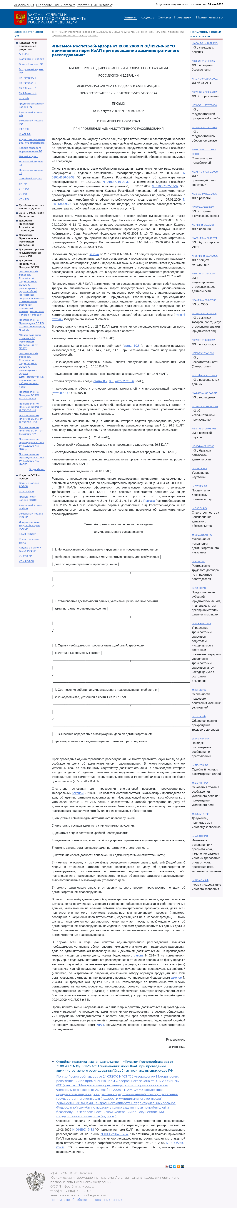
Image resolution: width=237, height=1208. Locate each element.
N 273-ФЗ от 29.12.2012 (204, 92)
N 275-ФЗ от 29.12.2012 (204, 127)
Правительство (209, 17)
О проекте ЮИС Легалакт (55, 5)
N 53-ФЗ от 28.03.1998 (204, 428)
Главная (130, 17)
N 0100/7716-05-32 (116, 181)
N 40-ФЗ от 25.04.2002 (205, 78)
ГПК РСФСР (26, 491)
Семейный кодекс (30, 178)
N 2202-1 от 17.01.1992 (203, 340)
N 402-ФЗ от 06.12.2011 (204, 238)
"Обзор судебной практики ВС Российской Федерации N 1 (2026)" (30, 341)
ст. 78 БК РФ (199, 588)
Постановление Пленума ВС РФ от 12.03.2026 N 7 (30, 430)
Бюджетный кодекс (31, 58)
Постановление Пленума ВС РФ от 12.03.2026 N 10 (30, 419)
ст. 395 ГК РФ (199, 508)
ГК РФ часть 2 (27, 82)
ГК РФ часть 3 (27, 88)
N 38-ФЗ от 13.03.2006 (204, 193)
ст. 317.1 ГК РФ (199, 486)
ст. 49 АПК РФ (200, 836)
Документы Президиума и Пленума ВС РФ (29, 264)
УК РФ (23, 193)
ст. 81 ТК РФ (198, 561)
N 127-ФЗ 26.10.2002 (203, 353)
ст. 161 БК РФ (199, 690)
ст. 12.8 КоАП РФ (201, 623)
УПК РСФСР (26, 561)
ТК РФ (23, 183)
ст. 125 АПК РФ (200, 880)
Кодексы (147, 17)
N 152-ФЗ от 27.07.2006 (204, 375)
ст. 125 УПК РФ (200, 765)
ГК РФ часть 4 (27, 93)
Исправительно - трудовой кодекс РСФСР (29, 525)
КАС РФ (24, 129)
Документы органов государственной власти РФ (31, 252)
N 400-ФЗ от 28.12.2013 (205, 43)
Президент (183, 17)
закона (94, 254)
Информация (24, 5)
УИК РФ (24, 188)
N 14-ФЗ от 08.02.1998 (204, 300)
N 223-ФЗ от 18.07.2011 (204, 313)
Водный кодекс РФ (31, 64)
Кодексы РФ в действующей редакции (28, 46)
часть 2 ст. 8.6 (124, 381)
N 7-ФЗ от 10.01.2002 (203, 207)
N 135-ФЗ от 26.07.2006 (205, 255)
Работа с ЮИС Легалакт (94, 5)
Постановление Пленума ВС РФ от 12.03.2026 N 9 (30, 395)
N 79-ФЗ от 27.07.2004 (204, 105)
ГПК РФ (24, 98)
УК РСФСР (25, 556)
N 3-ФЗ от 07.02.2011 (203, 224)
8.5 (111, 381)
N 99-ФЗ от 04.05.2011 (204, 273)
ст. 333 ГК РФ (199, 468)
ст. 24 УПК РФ (200, 783)
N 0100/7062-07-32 (165, 186)
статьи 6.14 (60, 393)
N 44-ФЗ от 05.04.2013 (204, 393)
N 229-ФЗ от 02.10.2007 (205, 406)
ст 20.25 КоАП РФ (202, 535)
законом (78, 793)
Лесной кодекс (28, 156)
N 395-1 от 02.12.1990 (203, 446)
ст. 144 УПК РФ (200, 738)
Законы (164, 17)
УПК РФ (24, 199)
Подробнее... (37, 469)
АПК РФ (24, 53)
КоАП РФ (25, 134)
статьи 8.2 (100, 381)
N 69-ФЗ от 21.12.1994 (203, 61)
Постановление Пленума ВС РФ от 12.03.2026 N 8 (30, 407)
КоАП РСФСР (27, 533)
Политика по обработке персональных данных (86, 1200)
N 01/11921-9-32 (83, 1129)
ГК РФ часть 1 (27, 77)
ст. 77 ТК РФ (199, 716)
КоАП (100, 1024)
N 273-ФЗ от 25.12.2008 (205, 171)
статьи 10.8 (131, 345)
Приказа (149, 500)
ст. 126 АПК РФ (200, 814)
